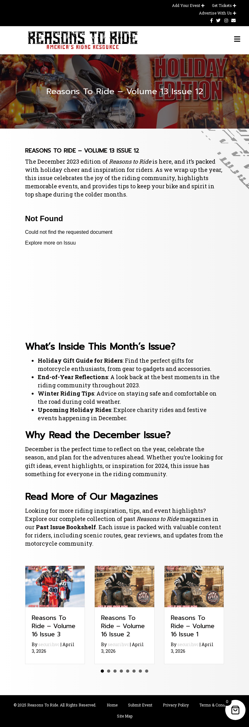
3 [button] (115, 671)
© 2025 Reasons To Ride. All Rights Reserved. (55, 704)
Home (112, 704)
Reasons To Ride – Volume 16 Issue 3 (53, 626)
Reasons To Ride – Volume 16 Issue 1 (192, 626)
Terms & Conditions (217, 704)
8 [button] (146, 671)
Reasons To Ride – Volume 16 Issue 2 (123, 626)
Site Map (124, 715)
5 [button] (127, 671)
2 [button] (108, 671)
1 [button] (102, 671)
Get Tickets (224, 5)
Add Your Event (188, 5)
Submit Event (140, 704)
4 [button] (121, 671)
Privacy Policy (176, 704)
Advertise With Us (217, 12)
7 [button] (140, 671)
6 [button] (134, 671)
